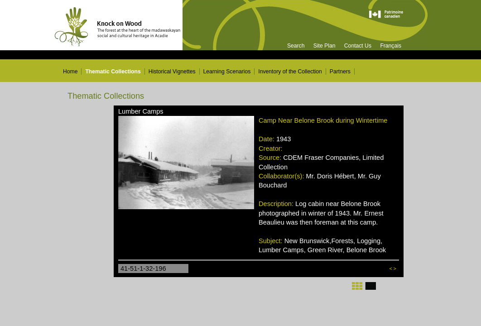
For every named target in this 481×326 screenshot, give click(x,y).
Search (296, 46)
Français (390, 46)
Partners (340, 71)
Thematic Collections (112, 71)
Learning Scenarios (227, 71)
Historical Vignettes (172, 71)
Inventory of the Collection (290, 71)
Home (70, 71)
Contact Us (357, 46)
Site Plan (324, 46)
